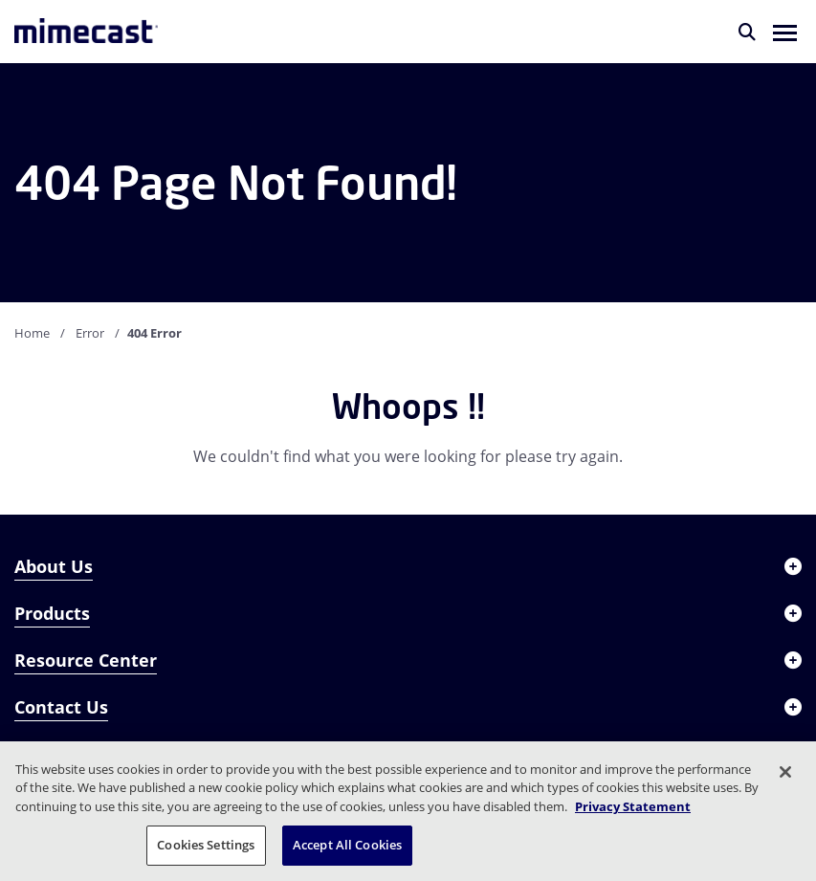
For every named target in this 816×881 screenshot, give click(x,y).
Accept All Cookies (347, 844)
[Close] (785, 772)
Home (32, 332)
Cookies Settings (205, 844)
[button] (785, 31)
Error (90, 332)
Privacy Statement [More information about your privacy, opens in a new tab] (633, 806)
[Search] (747, 31)
